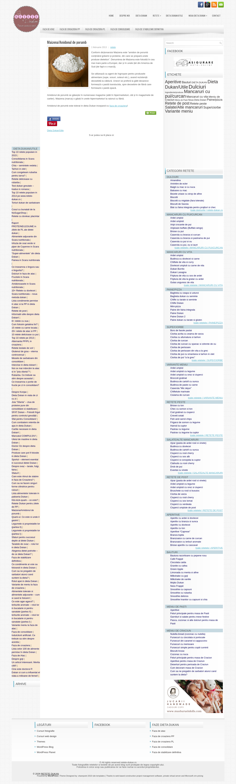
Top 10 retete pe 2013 (23, 338)
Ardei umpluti (177, 221)
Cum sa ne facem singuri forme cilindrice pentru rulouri (24, 486)
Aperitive (173, 82)
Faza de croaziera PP (70, 29)
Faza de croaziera (21, 645)
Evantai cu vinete (179, 470)
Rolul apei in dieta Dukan (25, 581)
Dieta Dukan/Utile (174, 15)
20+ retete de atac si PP (24, 331)
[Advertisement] (26, 90)
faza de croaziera (118, 105)
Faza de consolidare (22, 632)
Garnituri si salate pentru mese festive (189, 616)
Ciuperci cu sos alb (180, 456)
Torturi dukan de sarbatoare (26, 202)
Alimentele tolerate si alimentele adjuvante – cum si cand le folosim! (26, 594)
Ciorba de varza (178, 494)
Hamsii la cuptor (178, 425)
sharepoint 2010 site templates (91, 776)
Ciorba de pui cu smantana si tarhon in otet (192, 354)
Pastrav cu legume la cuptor (184, 432)
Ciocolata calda (178, 562)
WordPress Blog (45, 747)
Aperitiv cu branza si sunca (184, 521)
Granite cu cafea (178, 565)
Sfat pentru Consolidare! (24, 419)
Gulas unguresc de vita (182, 282)
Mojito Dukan (177, 582)
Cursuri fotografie (46, 731)
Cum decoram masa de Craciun (186, 667)
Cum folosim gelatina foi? (25, 324)
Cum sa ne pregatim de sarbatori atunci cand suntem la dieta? (24, 574)
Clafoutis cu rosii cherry (182, 463)
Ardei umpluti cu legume (182, 371)
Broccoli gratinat (178, 378)
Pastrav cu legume (180, 429)
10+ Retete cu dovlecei (24, 290)
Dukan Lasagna (178, 272)
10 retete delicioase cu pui (25, 334)
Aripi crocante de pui (180, 224)
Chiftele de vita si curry (182, 262)
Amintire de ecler (179, 183)
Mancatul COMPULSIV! (24, 436)
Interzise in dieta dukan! (24, 365)
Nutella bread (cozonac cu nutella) (187, 634)
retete (113, 47)
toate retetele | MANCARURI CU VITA (203, 285)
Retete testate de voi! (23, 348)
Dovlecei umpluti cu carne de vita (187, 265)
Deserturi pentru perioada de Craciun (189, 664)
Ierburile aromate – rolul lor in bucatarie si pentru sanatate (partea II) (25, 608)
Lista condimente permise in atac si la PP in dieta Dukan (25, 304)
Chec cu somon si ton (181, 408)
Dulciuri (197, 87)
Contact (216, 15)
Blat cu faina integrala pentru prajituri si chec (193, 207)
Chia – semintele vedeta (24, 165)
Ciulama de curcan (180, 395)
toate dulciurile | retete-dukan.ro (206, 210)
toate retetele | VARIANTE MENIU (205, 397)
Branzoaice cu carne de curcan (186, 538)
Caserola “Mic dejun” (181, 388)
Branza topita (177, 535)
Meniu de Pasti (181, 100)
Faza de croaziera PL (95, 29)
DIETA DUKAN (141, 15)
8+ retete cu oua (20, 321)
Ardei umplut (176, 217)
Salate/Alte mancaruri (184, 107)
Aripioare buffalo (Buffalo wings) (186, 228)
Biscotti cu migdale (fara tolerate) (187, 200)
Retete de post (19, 310)
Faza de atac (48, 29)
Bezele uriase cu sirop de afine (186, 193)
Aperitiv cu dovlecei (180, 524)
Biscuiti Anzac (177, 651)
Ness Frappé (177, 586)
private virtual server (172, 776)
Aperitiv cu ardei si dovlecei (184, 518)
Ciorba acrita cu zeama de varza (187, 333)
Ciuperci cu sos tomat (181, 500)
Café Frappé (176, 559)
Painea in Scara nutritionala (26, 260)
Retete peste (198, 103)
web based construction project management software (138, 776)
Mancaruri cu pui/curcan (187, 93)
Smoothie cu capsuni (181, 589)
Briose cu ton (177, 405)
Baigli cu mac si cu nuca (182, 187)
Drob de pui (176, 466)
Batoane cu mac (178, 190)
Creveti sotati (177, 415)
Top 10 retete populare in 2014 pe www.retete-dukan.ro (24, 196)
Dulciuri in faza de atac (24, 273)
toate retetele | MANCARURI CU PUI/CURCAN (198, 247)
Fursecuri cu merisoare (182, 644)
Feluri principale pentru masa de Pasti (189, 613)
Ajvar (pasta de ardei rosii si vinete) (188, 443)
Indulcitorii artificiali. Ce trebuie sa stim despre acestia (23, 638)
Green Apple (176, 569)
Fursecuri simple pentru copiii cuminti (189, 647)
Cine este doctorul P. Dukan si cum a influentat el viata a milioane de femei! (26, 672)
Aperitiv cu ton (177, 528)
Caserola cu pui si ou (181, 241)
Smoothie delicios (179, 596)
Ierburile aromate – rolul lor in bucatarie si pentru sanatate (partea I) (25, 618)
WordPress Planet (46, 752)
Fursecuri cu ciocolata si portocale (187, 637)
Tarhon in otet (19, 169)
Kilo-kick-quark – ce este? (25, 500)
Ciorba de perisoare (180, 347)
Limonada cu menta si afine (184, 572)
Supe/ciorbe (212, 107)
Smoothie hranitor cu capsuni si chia (188, 599)
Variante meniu (179, 111)
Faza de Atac (19, 655)
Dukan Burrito (177, 268)
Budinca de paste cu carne (184, 384)
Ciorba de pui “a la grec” (182, 357)
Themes (41, 741)
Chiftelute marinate (180, 391)
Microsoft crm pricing (194, 776)
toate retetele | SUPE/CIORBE (207, 360)
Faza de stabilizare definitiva (149, 29)
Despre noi (125, 15)
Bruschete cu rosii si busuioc (185, 490)
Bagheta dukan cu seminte (184, 296)
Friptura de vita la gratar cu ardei (187, 279)
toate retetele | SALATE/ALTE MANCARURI (200, 473)
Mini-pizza (175, 306)
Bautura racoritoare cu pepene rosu (188, 555)
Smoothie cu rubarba (181, 592)
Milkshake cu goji (179, 575)
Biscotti (174, 197)
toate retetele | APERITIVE (209, 548)
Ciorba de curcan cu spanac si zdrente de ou (193, 344)
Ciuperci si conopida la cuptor (185, 460)
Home (111, 15)
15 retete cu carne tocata (25, 327)
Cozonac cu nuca (179, 654)
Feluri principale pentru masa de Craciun (191, 657)
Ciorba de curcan (179, 340)
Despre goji (18, 659)
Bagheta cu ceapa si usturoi (184, 293)
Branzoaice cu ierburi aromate (185, 541)
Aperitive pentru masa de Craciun (187, 661)
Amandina (175, 180)
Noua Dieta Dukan (199, 15)
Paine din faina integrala (182, 309)
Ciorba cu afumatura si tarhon (185, 337)
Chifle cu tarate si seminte (183, 299)
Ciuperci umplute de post (183, 507)
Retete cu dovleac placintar (26, 216)
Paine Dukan (177, 313)
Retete (158, 15)
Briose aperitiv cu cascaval (184, 545)
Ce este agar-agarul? (23, 601)
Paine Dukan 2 (177, 316)
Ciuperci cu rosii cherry (182, 453)
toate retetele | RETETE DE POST (205, 510)
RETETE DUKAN (50, 773)
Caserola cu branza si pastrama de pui (190, 238)
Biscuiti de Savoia (179, 204)
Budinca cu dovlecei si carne (185, 258)
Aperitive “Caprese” (180, 531)
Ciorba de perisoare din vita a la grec (189, 350)
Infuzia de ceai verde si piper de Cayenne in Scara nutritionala (25, 246)
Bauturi (186, 82)
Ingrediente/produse (174, 92)
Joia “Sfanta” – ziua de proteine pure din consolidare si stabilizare (24, 405)
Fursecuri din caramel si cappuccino (188, 640)
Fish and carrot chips (181, 419)
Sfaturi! (16, 473)
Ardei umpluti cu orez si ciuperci (186, 374)
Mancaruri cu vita (197, 96)
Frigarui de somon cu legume (185, 422)
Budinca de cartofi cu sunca (184, 381)
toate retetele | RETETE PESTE (206, 435)
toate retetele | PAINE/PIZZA (208, 322)
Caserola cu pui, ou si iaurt (184, 244)
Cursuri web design (47, 736)
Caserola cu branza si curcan (185, 234)
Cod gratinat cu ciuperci (182, 412)
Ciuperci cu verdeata (180, 504)
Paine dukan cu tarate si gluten (186, 320)
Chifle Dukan (177, 303)
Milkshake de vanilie (180, 579)
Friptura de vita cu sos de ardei (186, 275)
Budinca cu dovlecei (180, 446)
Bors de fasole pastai (181, 330)
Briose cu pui (177, 231)
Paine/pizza (214, 99)
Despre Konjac (19, 392)
